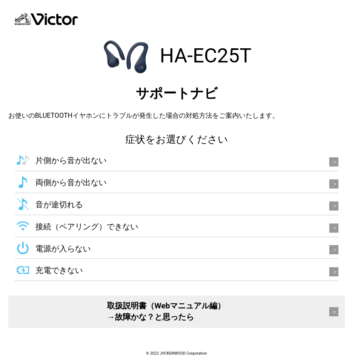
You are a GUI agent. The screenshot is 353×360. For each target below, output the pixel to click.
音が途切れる (59, 204)
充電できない (59, 270)
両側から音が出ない (71, 182)
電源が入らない (63, 248)
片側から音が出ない (71, 160)
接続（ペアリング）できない (86, 226)
